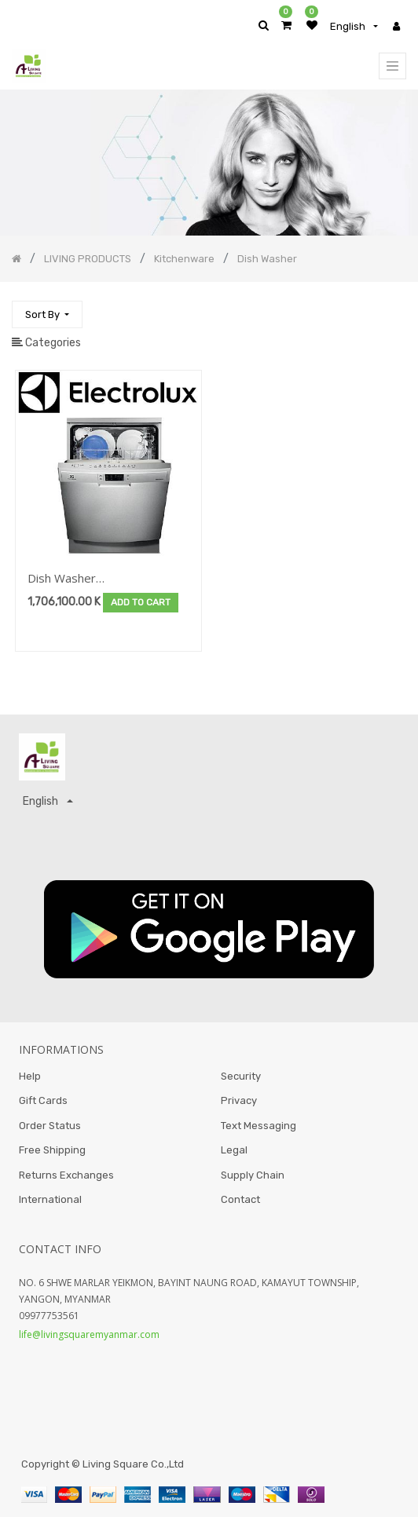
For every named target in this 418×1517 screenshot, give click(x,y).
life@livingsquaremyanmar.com (89, 1334)
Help (30, 1076)
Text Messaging (258, 1125)
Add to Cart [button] (140, 602)
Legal (234, 1150)
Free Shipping (52, 1150)
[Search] (393, 307)
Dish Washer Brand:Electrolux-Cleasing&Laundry (76, 579)
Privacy (239, 1100)
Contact (240, 1199)
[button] (47, 314)
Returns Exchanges (66, 1175)
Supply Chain (252, 1175)
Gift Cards (43, 1100)
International (50, 1199)
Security (241, 1076)
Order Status (50, 1125)
